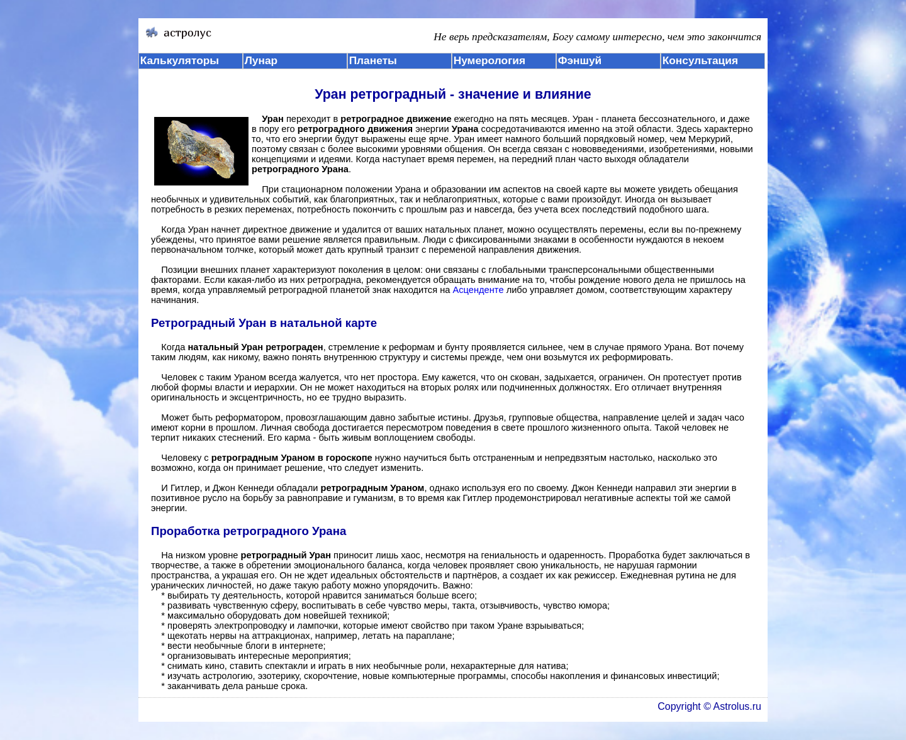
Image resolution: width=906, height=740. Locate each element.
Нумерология (489, 60)
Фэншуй (580, 60)
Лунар (261, 60)
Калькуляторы (180, 60)
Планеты (373, 60)
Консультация (700, 60)
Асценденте (477, 290)
